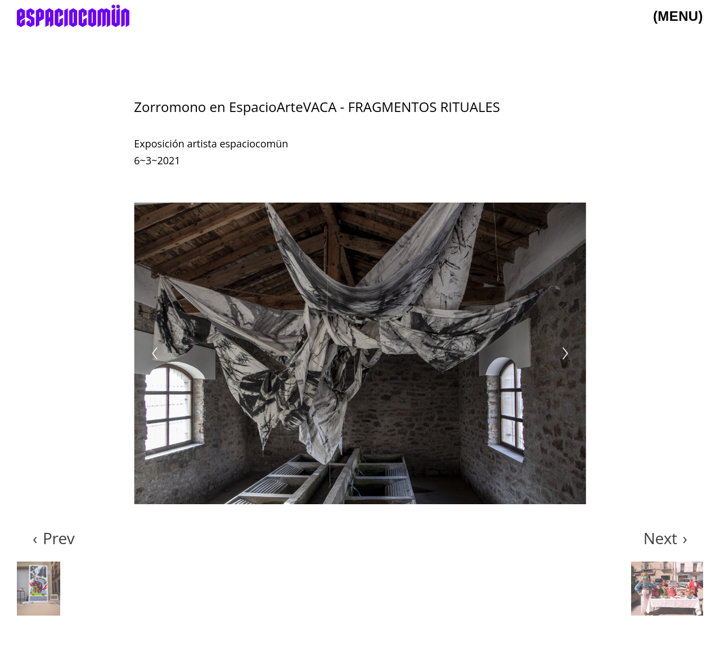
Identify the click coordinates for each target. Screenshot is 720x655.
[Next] (565, 353)
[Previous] (154, 353)
